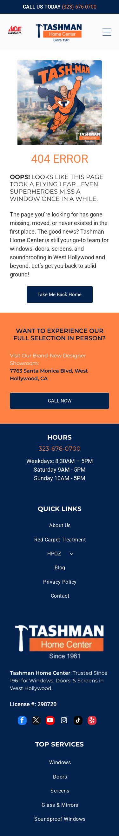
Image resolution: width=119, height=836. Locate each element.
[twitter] (36, 721)
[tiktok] (78, 721)
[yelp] (92, 721)
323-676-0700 (60, 448)
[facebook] (22, 721)
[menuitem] (60, 526)
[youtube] (50, 721)
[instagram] (64, 721)
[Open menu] (106, 32)
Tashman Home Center (40, 673)
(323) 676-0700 (79, 7)
